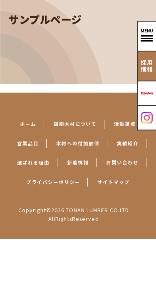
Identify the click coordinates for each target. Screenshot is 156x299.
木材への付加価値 (77, 143)
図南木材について (75, 123)
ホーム (28, 123)
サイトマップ (113, 182)
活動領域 (125, 123)
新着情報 (78, 162)
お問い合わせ (122, 162)
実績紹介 (128, 143)
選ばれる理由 (33, 162)
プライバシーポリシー (53, 182)
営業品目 (28, 143)
